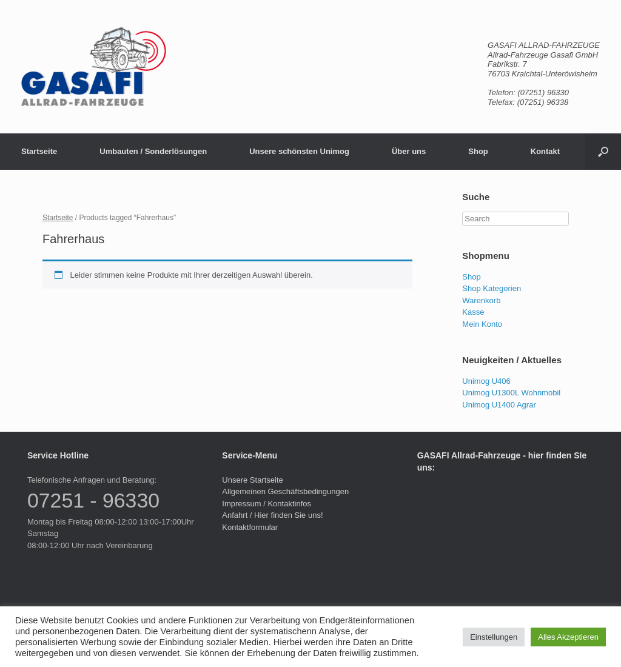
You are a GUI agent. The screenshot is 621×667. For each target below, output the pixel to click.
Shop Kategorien (491, 288)
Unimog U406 (486, 381)
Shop (478, 151)
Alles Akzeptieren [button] (568, 637)
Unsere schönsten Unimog (299, 151)
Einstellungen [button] (493, 637)
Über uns (409, 151)
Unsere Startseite (252, 479)
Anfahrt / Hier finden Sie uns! (272, 515)
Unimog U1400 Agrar (498, 404)
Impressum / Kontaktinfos (266, 503)
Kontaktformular (250, 527)
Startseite (39, 151)
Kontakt (545, 151)
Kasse (473, 312)
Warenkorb (481, 300)
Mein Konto (482, 324)
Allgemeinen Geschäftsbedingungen (285, 491)
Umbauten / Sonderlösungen (153, 151)
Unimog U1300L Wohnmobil (511, 392)
